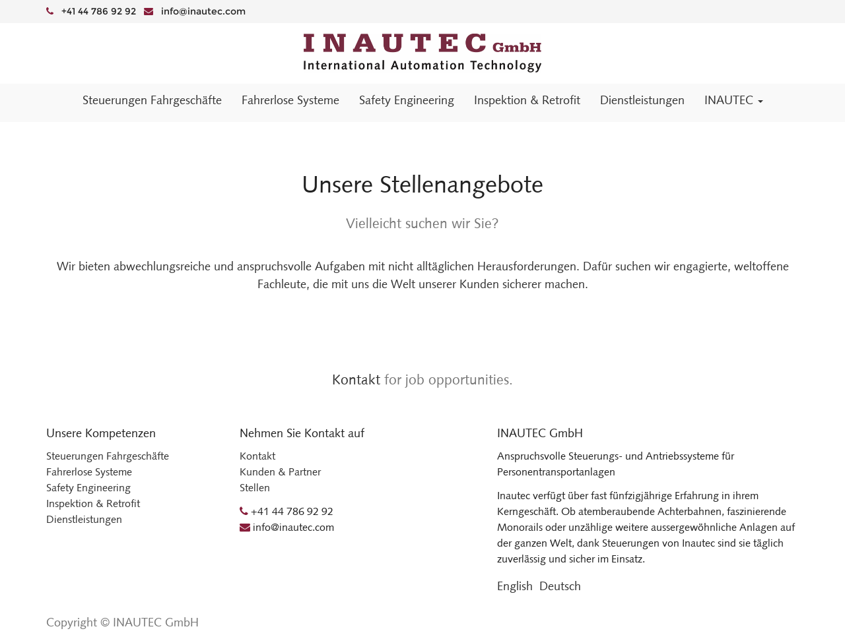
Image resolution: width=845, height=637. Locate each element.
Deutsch (560, 586)
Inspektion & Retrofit (93, 503)
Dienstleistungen (84, 519)
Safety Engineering (88, 487)
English (515, 586)
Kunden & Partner (280, 472)
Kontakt (356, 379)
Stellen (255, 487)
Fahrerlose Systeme (89, 472)
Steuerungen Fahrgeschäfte (107, 456)
